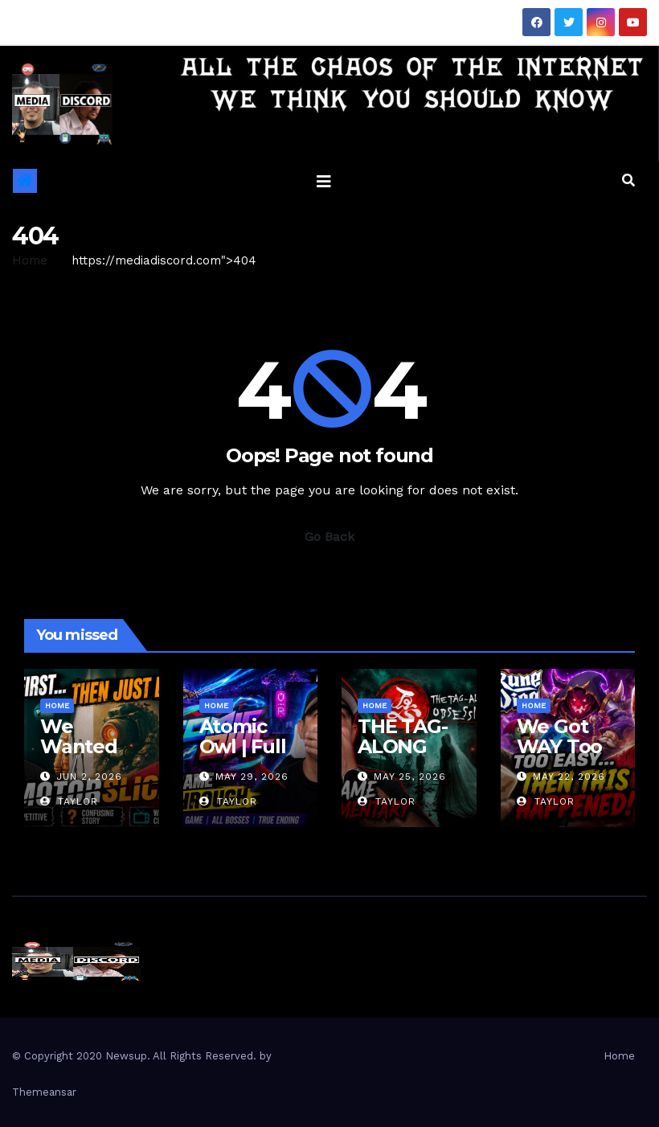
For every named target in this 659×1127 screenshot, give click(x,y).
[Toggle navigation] (324, 181)
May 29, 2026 (252, 776)
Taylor (69, 801)
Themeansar (44, 1092)
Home (29, 260)
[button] (628, 180)
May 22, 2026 (569, 776)
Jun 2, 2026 (89, 776)
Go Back (329, 536)
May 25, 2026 (410, 776)
